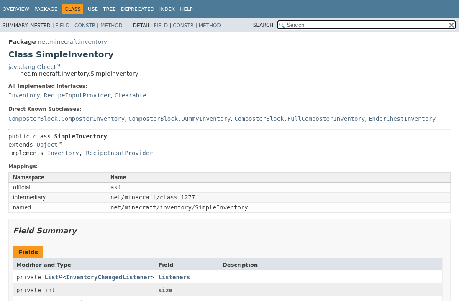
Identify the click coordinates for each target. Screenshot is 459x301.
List (51, 277)
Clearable (130, 95)
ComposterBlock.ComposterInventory (66, 118)
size (165, 290)
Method (111, 25)
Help (186, 9)
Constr (84, 25)
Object (47, 144)
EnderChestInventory (402, 118)
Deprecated (137, 9)
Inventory (24, 95)
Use (93, 9)
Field (62, 25)
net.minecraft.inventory (72, 41)
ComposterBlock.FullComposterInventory (299, 118)
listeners (174, 277)
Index (167, 9)
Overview (16, 9)
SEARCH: (264, 25)
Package (45, 9)
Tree (109, 9)
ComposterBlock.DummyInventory (179, 118)
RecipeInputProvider (77, 95)
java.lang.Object (32, 67)
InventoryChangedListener (108, 277)
